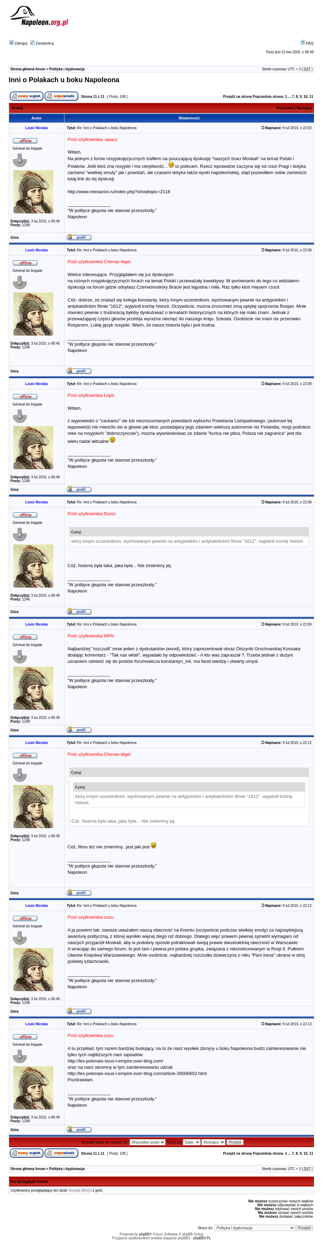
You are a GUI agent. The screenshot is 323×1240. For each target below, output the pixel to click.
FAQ (307, 43)
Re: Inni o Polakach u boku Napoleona (107, 128)
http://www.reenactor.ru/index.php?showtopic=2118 (119, 191)
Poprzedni (285, 108)
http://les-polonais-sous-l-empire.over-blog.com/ (115, 1061)
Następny (304, 108)
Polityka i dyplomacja (67, 69)
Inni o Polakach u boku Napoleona (64, 80)
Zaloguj (18, 43)
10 (305, 97)
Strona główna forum (27, 69)
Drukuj (17, 108)
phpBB (144, 1234)
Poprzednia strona (268, 97)
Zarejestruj (42, 43)
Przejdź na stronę (237, 97)
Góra (14, 238)
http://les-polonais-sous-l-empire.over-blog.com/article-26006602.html (137, 1073)
